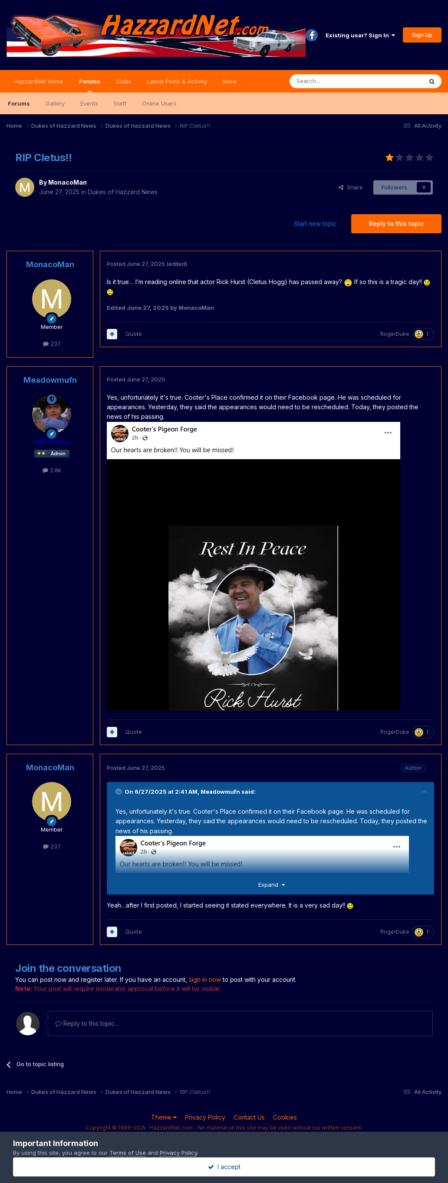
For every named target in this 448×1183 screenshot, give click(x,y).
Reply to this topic (396, 223)
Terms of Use (127, 1152)
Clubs (124, 81)
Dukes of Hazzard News (123, 192)
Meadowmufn (50, 379)
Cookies (285, 1117)
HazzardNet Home (38, 81)
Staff (120, 103)
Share (351, 187)
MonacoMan (67, 182)
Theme (164, 1117)
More (230, 81)
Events (89, 103)
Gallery (55, 103)
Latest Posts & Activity (177, 81)
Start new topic (315, 223)
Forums (89, 85)
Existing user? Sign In (360, 35)
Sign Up (422, 34)
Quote (133, 333)
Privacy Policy (205, 1117)
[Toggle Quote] (119, 791)
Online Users (159, 103)
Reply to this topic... (87, 1023)
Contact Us (249, 1117)
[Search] (334, 81)
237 (52, 343)
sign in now (205, 979)
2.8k (52, 470)
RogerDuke (394, 334)
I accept (224, 1166)
